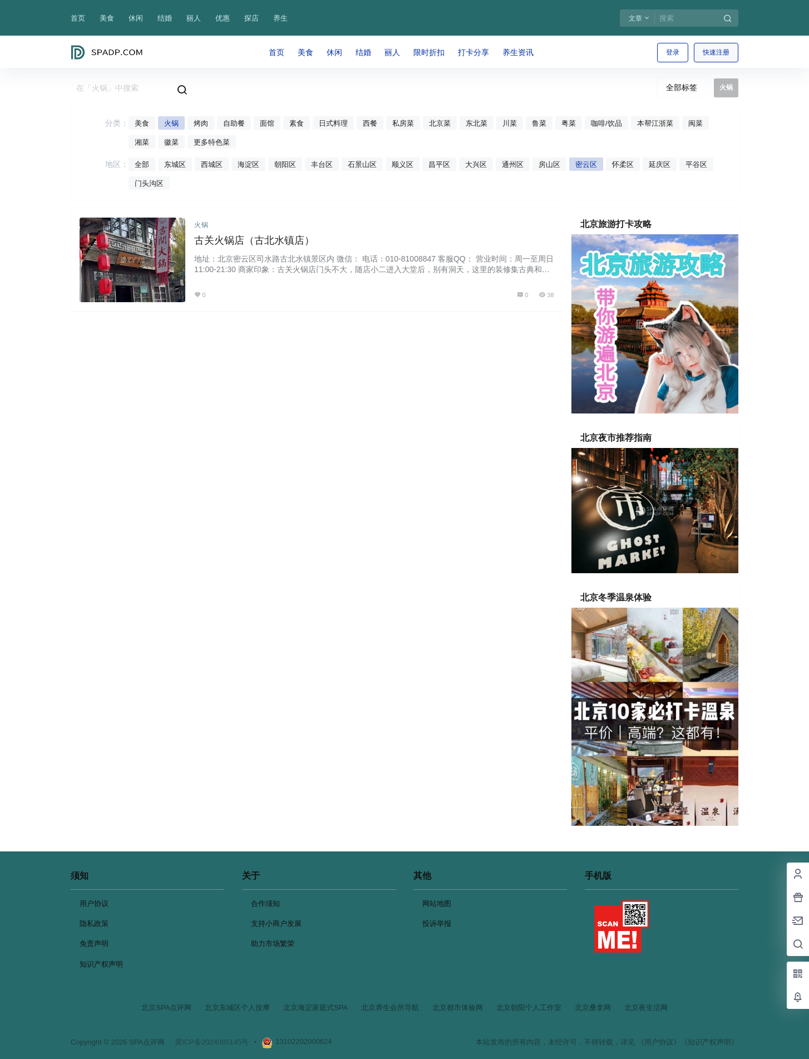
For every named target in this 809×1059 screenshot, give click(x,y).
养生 (280, 18)
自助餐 (234, 123)
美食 (107, 18)
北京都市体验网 (457, 1007)
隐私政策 (94, 923)
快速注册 (716, 52)
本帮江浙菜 (655, 123)
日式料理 (333, 123)
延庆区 (659, 164)
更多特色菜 (212, 142)
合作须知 (265, 903)
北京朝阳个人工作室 (528, 1007)
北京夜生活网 (646, 1007)
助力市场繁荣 (272, 943)
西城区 (212, 164)
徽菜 (171, 142)
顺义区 (402, 164)
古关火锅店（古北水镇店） (254, 240)
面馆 (267, 123)
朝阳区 (285, 164)
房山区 (549, 164)
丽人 (193, 18)
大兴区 (476, 164)
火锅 (171, 123)
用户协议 (94, 903)
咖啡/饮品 (606, 123)
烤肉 (201, 123)
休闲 (136, 18)
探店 (251, 18)
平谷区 (696, 164)
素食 (296, 123)
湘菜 (142, 142)
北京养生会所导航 (390, 1007)
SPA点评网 (146, 1042)
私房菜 (403, 123)
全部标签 (681, 87)
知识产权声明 (101, 964)
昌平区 (439, 164)
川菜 (509, 123)
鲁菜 (539, 123)
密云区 (586, 164)
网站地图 (436, 903)
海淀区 (248, 164)
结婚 (164, 18)
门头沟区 (149, 183)
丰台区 (322, 164)
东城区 (175, 164)
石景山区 (362, 164)
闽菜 (695, 123)
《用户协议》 (658, 1042)
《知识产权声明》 (709, 1042)
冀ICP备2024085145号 (212, 1042)
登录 (672, 52)
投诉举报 (436, 923)
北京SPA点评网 (166, 1007)
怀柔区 (623, 164)
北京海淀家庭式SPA (315, 1007)
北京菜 (440, 123)
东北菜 (476, 123)
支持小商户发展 (276, 923)
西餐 (370, 123)
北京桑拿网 (593, 1007)
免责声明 (94, 943)
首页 (78, 18)
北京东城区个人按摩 (237, 1007)
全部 (142, 164)
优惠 (222, 18)
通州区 (513, 164)
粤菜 (568, 123)
